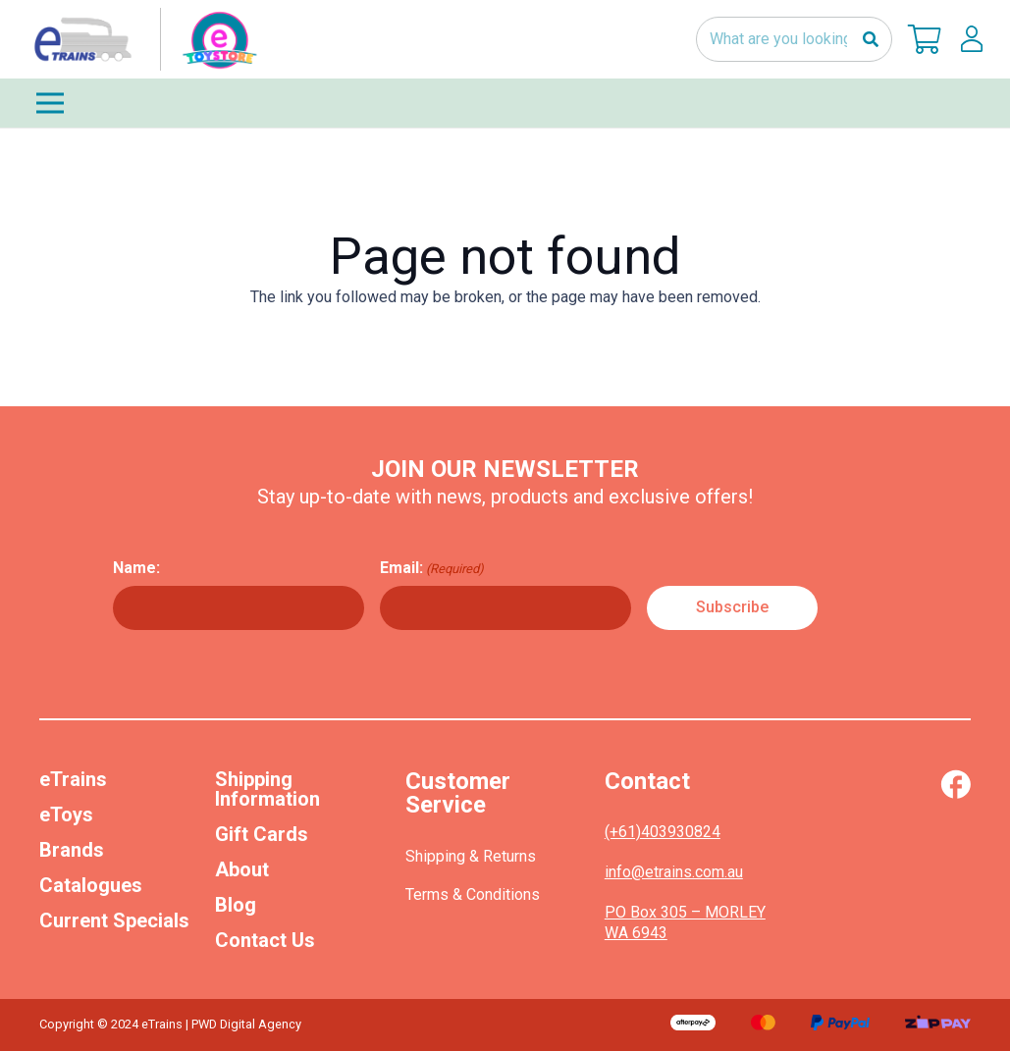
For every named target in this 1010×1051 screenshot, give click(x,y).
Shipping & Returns (470, 856)
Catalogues (90, 885)
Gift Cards (261, 834)
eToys (66, 814)
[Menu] (505, 103)
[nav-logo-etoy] (141, 39)
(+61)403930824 (662, 831)
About (242, 869)
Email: (432, 568)
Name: (136, 567)
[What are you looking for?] (794, 40)
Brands (71, 850)
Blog (235, 905)
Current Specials (114, 920)
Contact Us (265, 940)
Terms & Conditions (472, 894)
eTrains (73, 779)
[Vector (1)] (955, 784)
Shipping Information (267, 789)
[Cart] (924, 39)
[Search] (870, 40)
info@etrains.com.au (674, 872)
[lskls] (971, 39)
